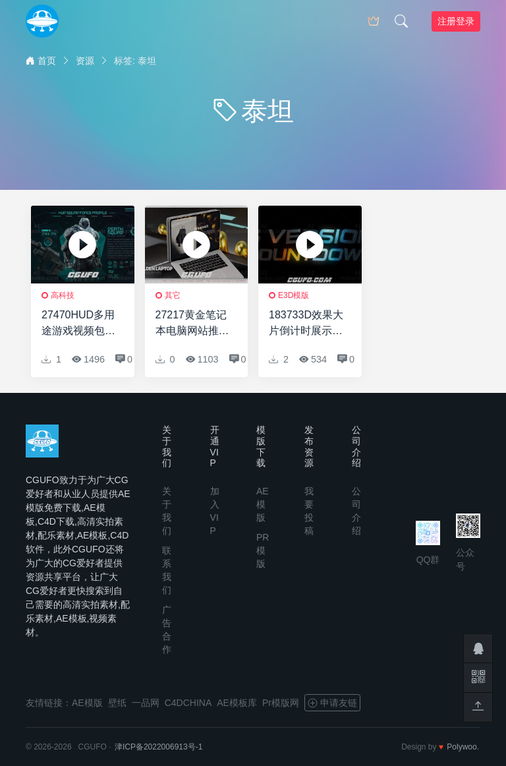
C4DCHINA (188, 702)
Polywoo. (463, 746)
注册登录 (455, 21)
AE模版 (262, 504)
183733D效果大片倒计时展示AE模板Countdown (306, 324)
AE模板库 (237, 702)
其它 (173, 295)
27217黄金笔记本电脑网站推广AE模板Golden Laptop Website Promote (192, 324)
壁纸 (117, 702)
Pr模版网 (280, 702)
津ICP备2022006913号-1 (158, 746)
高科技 (62, 295)
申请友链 (332, 702)
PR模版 (262, 550)
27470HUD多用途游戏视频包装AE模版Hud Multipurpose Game (78, 324)
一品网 (145, 702)
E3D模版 (293, 295)
